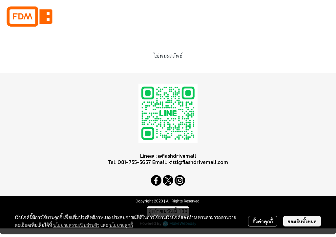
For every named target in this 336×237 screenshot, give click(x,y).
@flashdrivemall (177, 156)
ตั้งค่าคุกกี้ (262, 221)
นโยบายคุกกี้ (121, 225)
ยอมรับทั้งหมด (302, 221)
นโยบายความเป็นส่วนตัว (76, 225)
